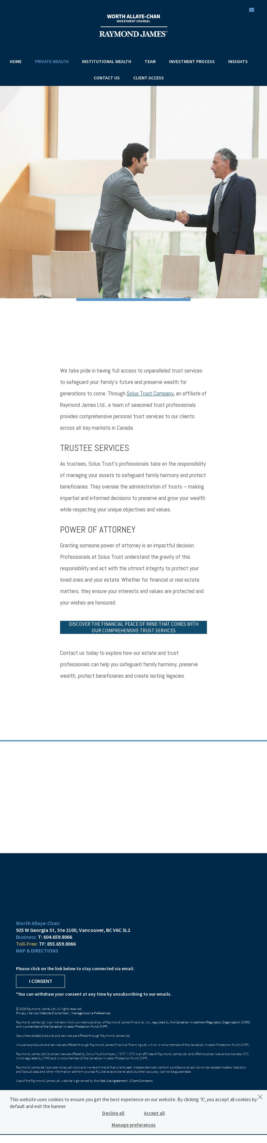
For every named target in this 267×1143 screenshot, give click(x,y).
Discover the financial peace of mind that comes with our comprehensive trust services (133, 627)
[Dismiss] (260, 1097)
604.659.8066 (57, 937)
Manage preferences (134, 1125)
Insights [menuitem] (238, 61)
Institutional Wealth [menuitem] (106, 61)
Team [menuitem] (150, 61)
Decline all (113, 1113)
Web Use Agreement (113, 1080)
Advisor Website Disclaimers (48, 1013)
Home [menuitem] (16, 61)
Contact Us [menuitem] (107, 78)
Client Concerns (141, 1080)
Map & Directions (37, 950)
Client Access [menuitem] (148, 78)
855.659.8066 (61, 943)
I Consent (40, 981)
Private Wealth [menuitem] (52, 61)
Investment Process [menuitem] (192, 61)
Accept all (154, 1113)
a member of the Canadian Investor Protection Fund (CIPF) (66, 1026)
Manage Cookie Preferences (90, 1013)
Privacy (21, 1013)
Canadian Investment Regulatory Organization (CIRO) (212, 1022)
